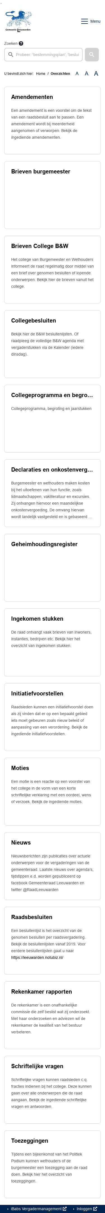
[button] (92, 54)
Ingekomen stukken (37, 619)
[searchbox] (43, 54)
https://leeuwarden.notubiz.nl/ (37, 957)
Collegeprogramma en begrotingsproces (52, 395)
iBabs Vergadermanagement (38, 1209)
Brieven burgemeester (40, 171)
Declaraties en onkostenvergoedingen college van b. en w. (52, 470)
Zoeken (11, 43)
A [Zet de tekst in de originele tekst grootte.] (77, 73)
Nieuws (21, 842)
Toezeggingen (29, 1141)
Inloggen (86, 1209)
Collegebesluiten (33, 320)
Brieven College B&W (39, 246)
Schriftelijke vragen (37, 1066)
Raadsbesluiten (31, 917)
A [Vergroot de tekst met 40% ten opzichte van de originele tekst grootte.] (96, 73)
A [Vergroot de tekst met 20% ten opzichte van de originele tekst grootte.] (86, 73)
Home (40, 74)
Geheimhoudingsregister (44, 544)
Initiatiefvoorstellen (37, 693)
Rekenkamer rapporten (41, 992)
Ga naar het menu (1, 3)
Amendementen (32, 97)
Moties (20, 768)
